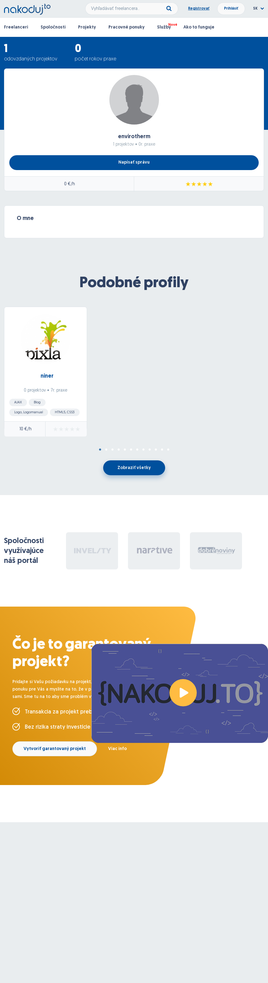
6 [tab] (131, 450)
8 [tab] (143, 450)
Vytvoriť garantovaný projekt (55, 749)
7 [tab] (137, 450)
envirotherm (134, 137)
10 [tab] (156, 450)
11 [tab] (162, 450)
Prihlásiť (231, 9)
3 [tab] (112, 450)
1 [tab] (100, 450)
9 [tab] (150, 450)
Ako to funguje (198, 27)
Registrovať (198, 9)
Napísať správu (134, 162)
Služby (164, 27)
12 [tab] (168, 450)
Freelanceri (16, 27)
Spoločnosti (53, 27)
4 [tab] (119, 450)
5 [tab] (125, 450)
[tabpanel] (134, 374)
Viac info (117, 749)
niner (47, 376)
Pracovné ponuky (126, 27)
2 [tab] (106, 450)
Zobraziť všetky (134, 468)
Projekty (87, 27)
